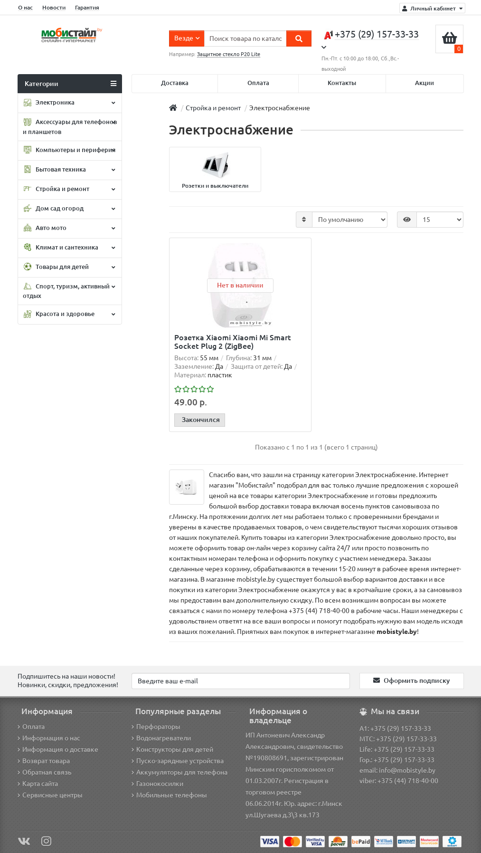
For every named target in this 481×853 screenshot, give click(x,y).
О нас (25, 7)
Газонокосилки (157, 783)
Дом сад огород (69, 208)
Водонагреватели (161, 738)
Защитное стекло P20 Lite (228, 54)
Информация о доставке (58, 749)
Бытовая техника (69, 169)
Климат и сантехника (69, 247)
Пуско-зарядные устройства (178, 761)
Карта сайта (38, 783)
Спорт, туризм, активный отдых (69, 290)
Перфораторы (156, 726)
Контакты (342, 82)
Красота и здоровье (69, 314)
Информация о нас (49, 738)
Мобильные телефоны (169, 795)
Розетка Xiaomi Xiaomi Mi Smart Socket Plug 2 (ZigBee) (232, 341)
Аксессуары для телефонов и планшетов (70, 126)
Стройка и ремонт (69, 189)
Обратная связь (44, 772)
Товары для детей (69, 267)
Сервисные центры (50, 795)
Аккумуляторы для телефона (179, 772)
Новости (54, 7)
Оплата (258, 82)
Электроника (69, 103)
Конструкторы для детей (172, 749)
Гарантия (87, 7)
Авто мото (69, 228)
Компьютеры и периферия (69, 150)
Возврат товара (44, 761)
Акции (424, 82)
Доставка (175, 82)
